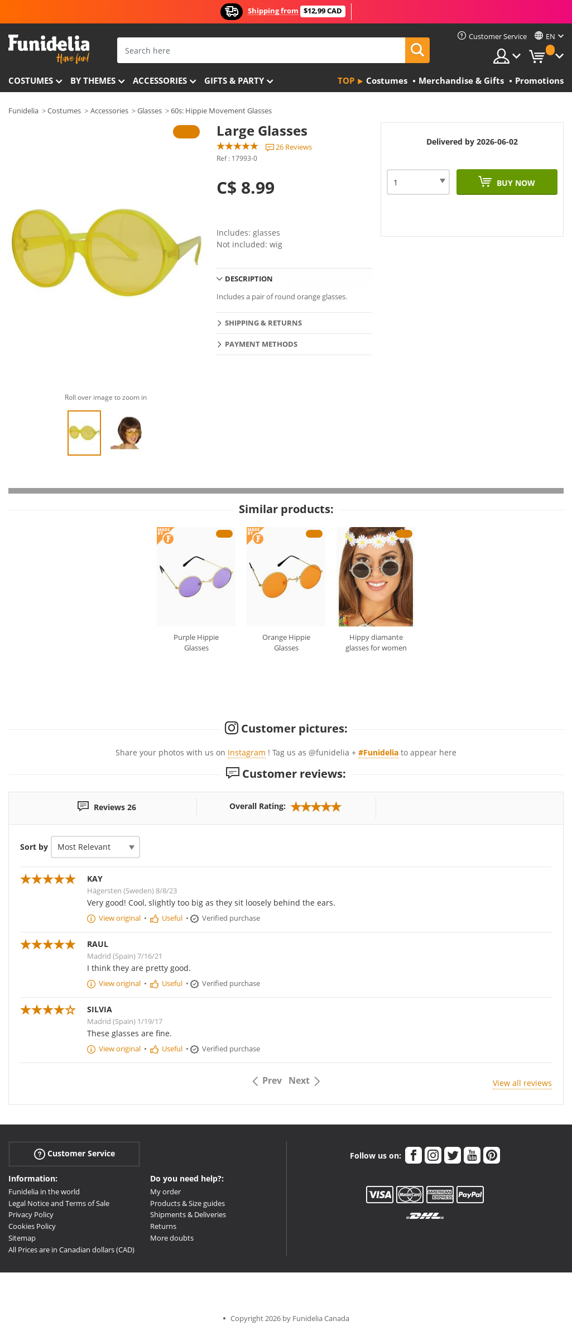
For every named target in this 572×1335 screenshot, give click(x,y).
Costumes (30, 80)
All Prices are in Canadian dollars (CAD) (71, 1250)
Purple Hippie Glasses (196, 642)
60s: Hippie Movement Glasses (221, 111)
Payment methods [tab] (261, 344)
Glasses (149, 111)
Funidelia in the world (44, 1191)
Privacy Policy (31, 1214)
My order (165, 1191)
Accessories (160, 80)
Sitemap (22, 1238)
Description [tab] (249, 279)
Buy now (514, 183)
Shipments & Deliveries (188, 1214)
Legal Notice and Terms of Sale (58, 1203)
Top (346, 80)
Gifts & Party (234, 80)
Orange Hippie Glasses (286, 642)
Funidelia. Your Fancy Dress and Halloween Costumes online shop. (48, 49)
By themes (93, 80)
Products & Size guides (187, 1203)
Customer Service (74, 1154)
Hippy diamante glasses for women (376, 642)
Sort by (34, 846)
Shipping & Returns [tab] (263, 323)
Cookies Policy (32, 1226)
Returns (163, 1226)
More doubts (172, 1238)
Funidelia (23, 111)
